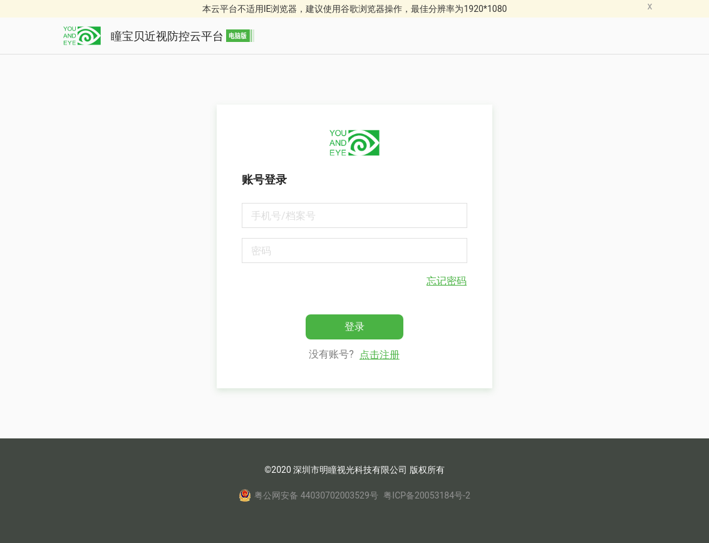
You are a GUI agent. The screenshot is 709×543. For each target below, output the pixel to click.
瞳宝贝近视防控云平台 (158, 35)
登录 (354, 327)
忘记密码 (447, 281)
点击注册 (380, 355)
